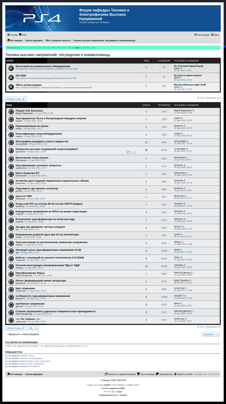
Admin (177, 87)
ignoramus (20, 151)
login (77, 47)
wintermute (21, 291)
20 (146, 150)
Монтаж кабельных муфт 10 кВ (190, 85)
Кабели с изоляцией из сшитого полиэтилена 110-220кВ (50, 257)
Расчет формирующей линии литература (41, 280)
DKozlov (178, 226)
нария (177, 68)
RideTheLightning (24, 275)
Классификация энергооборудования (39, 133)
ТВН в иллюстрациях (29, 85)
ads (17, 252)
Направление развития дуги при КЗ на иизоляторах (47, 234)
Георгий (19, 214)
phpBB (107, 385)
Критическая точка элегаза (32, 157)
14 (146, 266)
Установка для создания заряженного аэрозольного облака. (52, 180)
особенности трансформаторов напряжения (43, 296)
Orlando (19, 268)
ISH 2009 (21, 75)
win (17, 229)
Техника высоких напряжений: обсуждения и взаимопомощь (57, 55)
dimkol (19, 128)
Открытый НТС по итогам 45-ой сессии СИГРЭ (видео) (49, 203)
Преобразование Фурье (30, 273)
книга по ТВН (24, 196)
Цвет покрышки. (25, 288)
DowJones (20, 183)
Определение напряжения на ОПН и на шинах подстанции (51, 211)
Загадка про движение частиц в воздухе (40, 226)
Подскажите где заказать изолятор (37, 188)
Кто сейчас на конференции (21, 342)
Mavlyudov (21, 199)
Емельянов (21, 160)
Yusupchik (20, 260)
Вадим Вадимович (24, 113)
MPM (176, 77)
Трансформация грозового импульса (38, 165)
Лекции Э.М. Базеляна (29, 110)
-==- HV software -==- (28, 319)
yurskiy (19, 191)
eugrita (19, 121)
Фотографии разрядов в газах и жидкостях (42, 141)
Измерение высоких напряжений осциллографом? (47, 149)
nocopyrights (21, 144)
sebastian (178, 265)
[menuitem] (22, 35)
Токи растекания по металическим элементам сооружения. (52, 242)
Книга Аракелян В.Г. (28, 173)
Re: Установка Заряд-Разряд (188, 66)
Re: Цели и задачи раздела (188, 75)
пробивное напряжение (30, 303)
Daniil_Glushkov (181, 280)
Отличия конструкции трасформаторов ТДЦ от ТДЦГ (48, 265)
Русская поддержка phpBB (113, 388)
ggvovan (19, 306)
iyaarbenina (21, 168)
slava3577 (20, 298)
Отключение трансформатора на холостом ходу (45, 219)
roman (18, 237)
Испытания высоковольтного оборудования (43, 66)
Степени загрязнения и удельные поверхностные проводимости (55, 311)
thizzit (176, 249)
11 (146, 142)
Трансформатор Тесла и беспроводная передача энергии (51, 118)
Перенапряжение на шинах (32, 126)
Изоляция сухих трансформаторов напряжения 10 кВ (48, 249)
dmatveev (178, 126)
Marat (176, 303)
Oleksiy (19, 245)
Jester (119, 392)
